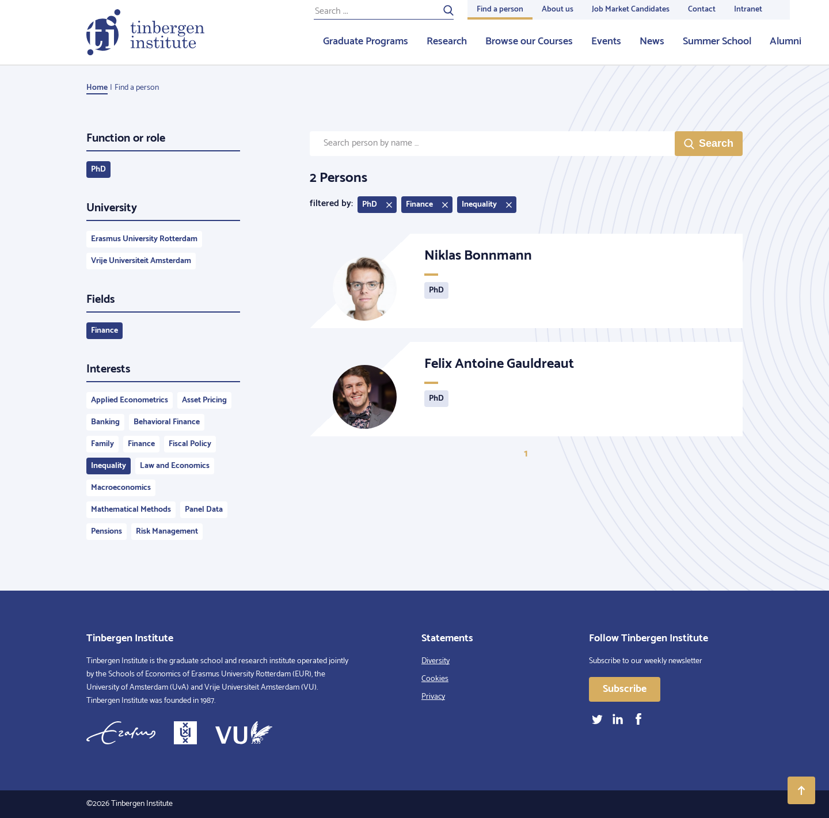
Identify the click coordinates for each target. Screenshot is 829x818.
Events (606, 41)
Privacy (433, 696)
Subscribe (625, 689)
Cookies (434, 679)
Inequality (108, 466)
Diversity (435, 661)
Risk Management (167, 531)
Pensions (106, 531)
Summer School (717, 41)
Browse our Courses (529, 41)
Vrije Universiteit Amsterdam (141, 261)
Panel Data (204, 509)
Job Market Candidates (631, 9)
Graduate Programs (365, 41)
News (652, 41)
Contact (702, 9)
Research (447, 41)
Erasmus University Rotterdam (144, 239)
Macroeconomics (121, 487)
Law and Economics (175, 466)
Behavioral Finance (167, 422)
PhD (98, 169)
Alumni (785, 41)
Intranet (748, 9)
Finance (104, 330)
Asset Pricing (204, 400)
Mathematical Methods (131, 509)
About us (557, 9)
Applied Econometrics (129, 400)
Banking (105, 422)
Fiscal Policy (190, 444)
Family (102, 444)
